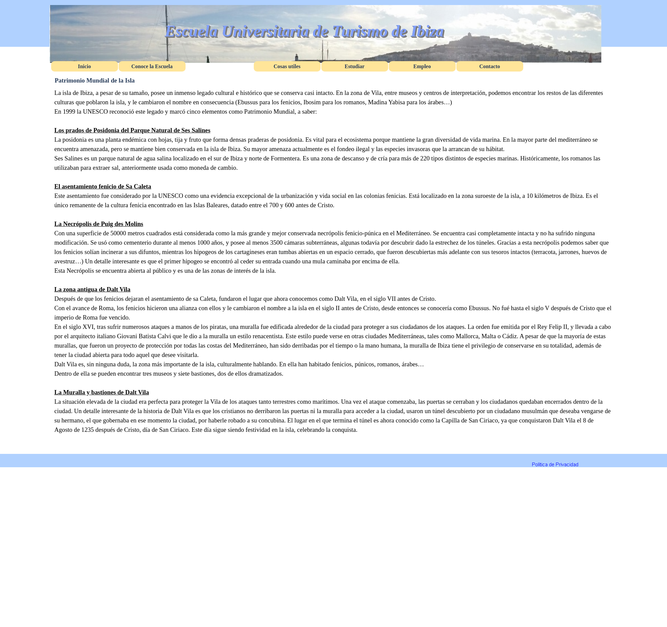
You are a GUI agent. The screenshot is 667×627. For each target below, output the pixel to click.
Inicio (84, 66)
